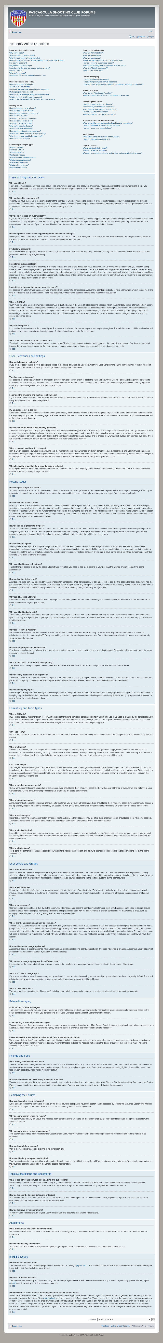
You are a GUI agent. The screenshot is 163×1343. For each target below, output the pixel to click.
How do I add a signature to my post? (24, 113)
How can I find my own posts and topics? (99, 114)
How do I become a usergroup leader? (98, 63)
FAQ (133, 37)
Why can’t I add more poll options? (23, 118)
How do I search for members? (95, 112)
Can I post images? (17, 155)
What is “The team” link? (93, 71)
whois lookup (48, 1298)
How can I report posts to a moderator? (25, 131)
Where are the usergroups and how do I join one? (103, 60)
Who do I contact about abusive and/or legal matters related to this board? (112, 153)
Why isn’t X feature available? (95, 150)
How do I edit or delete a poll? (21, 121)
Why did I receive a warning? (21, 128)
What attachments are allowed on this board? (101, 137)
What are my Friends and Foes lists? (97, 93)
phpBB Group (82, 1265)
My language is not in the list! (21, 92)
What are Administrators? (93, 53)
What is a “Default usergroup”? (95, 68)
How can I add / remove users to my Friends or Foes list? (106, 95)
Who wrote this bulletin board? (95, 148)
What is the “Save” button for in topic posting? (27, 133)
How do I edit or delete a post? (21, 111)
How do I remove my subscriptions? (97, 128)
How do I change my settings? (21, 84)
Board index (17, 32)
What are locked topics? (19, 165)
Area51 (12, 1283)
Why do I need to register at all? (22, 55)
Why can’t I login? (16, 53)
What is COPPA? (16, 71)
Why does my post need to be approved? (25, 136)
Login (151, 37)
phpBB (71, 1335)
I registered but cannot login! (20, 65)
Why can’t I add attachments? (21, 126)
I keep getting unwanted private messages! (100, 82)
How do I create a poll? (18, 116)
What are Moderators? (92, 55)
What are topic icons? (18, 168)
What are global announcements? (23, 157)
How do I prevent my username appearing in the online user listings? (36, 60)
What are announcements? (20, 160)
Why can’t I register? (17, 73)
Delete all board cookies (120, 1326)
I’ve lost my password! (18, 63)
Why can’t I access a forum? (20, 123)
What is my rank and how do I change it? (25, 97)
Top (13, 191)
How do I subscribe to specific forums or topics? (102, 126)
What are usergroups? (92, 58)
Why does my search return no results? (98, 107)
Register (142, 37)
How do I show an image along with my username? (29, 94)
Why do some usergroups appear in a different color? (104, 65)
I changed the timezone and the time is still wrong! (29, 89)
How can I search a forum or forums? (98, 104)
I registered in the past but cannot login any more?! (29, 68)
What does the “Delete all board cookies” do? (27, 76)
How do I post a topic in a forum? (22, 108)
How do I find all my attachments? (96, 139)
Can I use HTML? (16, 150)
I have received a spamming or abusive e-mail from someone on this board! (113, 84)
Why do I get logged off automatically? (24, 58)
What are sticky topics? (18, 162)
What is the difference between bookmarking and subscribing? (108, 123)
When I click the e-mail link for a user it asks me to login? (32, 99)
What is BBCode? (16, 147)
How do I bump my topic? (19, 139)
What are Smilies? (16, 152)
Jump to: (92, 1319)
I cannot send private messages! (96, 79)
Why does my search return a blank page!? (100, 109)
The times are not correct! (19, 87)
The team (105, 1326)
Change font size (151, 31)
